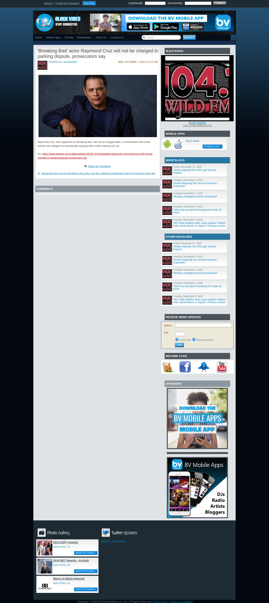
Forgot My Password (67, 3)
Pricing (69, 37)
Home (38, 37)
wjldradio (70, 62)
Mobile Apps (53, 37)
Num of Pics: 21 (61, 583)
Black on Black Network (69, 578)
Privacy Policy (161, 601)
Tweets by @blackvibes (112, 541)
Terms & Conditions (182, 601)
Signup (48, 3)
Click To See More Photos (197, 125)
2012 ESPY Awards (65, 542)
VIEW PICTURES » (85, 553)
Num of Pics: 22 (61, 547)
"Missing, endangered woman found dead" (195, 196)
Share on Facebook (99, 166)
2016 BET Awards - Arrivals (71, 560)
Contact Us (117, 37)
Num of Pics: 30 (61, 565)
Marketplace (84, 37)
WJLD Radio (197, 122)
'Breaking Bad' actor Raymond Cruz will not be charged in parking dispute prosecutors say (98, 173)
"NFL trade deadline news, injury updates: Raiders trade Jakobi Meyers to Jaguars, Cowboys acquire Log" (199, 226)
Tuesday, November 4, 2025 (188, 180)
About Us (101, 37)
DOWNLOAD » (212, 146)
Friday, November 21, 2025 (187, 167)
